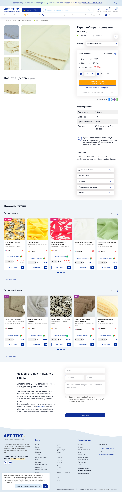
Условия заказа (84, 175)
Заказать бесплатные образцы (97, 88)
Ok (45, 486)
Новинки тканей (83, 468)
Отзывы (103, 15)
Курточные (38, 467)
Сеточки (59, 462)
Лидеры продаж (83, 473)
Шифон (59, 470)
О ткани (81, 193)
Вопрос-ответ (82, 454)
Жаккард (38, 452)
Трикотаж (60, 465)
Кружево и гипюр (40, 457)
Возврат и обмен (77, 15)
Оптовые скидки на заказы (88, 187)
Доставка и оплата (84, 449)
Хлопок (59, 467)
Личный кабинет (83, 459)
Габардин (38, 462)
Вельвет (59, 475)
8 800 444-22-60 (108, 448)
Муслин (59, 452)
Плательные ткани (26, 20)
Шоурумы (93, 15)
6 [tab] (64, 272)
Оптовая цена (109, 54)
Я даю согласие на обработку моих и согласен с (86, 399)
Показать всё (11, 280)
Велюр (37, 447)
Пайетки (59, 457)
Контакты (112, 15)
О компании (8, 15)
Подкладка (60, 460)
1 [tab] (57, 272)
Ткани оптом (18, 15)
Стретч (59, 447)
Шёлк (37, 472)
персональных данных (77, 399)
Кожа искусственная (63, 472)
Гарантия (82, 181)
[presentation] (79, 407)
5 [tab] (63, 272)
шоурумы (41, 406)
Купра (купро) (61, 450)
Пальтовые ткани (62, 455)
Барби (37, 459)
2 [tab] (58, 272)
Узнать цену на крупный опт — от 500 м (97, 92)
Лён (58, 477)
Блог (86, 15)
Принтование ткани (48, 15)
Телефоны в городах (106, 454)
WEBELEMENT (114, 489)
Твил (58, 480)
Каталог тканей (32, 10)
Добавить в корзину (97, 82)
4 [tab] (61, 272)
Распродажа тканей (33, 15)
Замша (37, 454)
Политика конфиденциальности (87, 489)
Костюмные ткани (41, 464)
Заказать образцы (13, 256)
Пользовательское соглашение (65, 489)
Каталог (38, 440)
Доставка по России (86, 170)
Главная (7, 20)
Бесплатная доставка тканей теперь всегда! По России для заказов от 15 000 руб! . (57, 3)
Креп (37, 20)
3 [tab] (60, 272)
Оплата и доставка (64, 15)
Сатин (37, 444)
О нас (80, 452)
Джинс (37, 449)
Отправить (85, 415)
